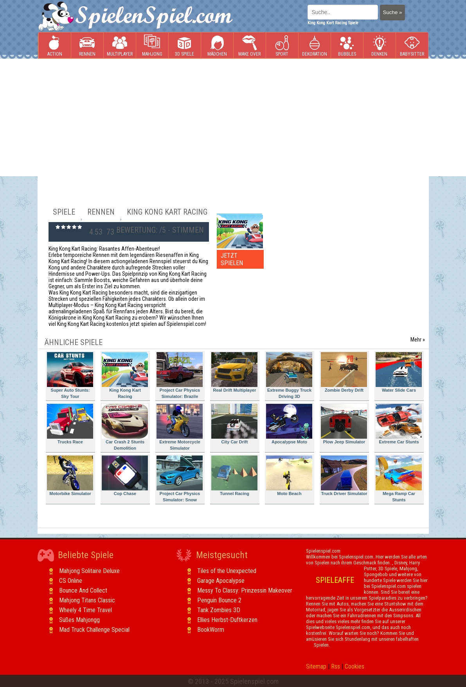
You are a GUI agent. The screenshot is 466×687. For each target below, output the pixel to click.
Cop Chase (125, 476)
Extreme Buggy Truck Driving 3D (289, 375)
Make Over (249, 45)
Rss (335, 666)
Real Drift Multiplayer (234, 372)
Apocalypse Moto (289, 424)
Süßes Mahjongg (79, 620)
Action (55, 45)
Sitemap (316, 666)
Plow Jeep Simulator (344, 424)
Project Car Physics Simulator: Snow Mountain (180, 480)
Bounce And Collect (83, 590)
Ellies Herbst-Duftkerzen (227, 620)
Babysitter (412, 45)
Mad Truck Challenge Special (94, 629)
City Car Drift (234, 424)
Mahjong (152, 45)
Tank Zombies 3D (218, 610)
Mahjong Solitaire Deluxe (89, 571)
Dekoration (314, 45)
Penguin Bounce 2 (219, 600)
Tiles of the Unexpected (226, 571)
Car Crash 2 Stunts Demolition (125, 427)
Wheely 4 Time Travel (85, 610)
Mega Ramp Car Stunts (399, 479)
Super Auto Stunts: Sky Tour (70, 375)
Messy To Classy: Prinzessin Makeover (244, 590)
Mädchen (217, 45)
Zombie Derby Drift (344, 372)
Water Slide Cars (399, 372)
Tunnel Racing (234, 476)
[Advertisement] (233, 117)
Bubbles (347, 45)
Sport (282, 45)
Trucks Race (70, 424)
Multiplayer (120, 45)
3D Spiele (184, 45)
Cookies (354, 666)
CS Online (70, 580)
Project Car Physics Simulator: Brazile (180, 375)
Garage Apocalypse (221, 580)
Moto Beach (289, 476)
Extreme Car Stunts (399, 424)
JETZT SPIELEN (232, 259)
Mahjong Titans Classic (87, 600)
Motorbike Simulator (70, 476)
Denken (379, 45)
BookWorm (210, 629)
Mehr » (417, 339)
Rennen (87, 45)
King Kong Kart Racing (125, 375)
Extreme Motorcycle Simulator (180, 427)
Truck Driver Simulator (344, 476)
